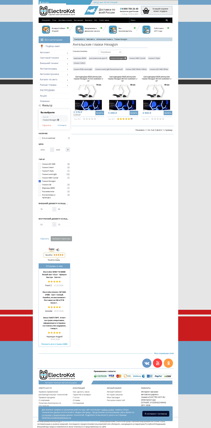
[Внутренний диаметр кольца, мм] (45, 224)
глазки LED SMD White (159, 69)
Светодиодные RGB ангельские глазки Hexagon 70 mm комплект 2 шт (88, 79)
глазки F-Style (154, 58)
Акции (43, 95)
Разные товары (48, 84)
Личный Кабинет (114, 391)
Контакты (88, 20)
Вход (96, 2)
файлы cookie (107, 409)
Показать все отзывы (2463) (54, 344)
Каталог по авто (48, 79)
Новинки (45, 101)
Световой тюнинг (49, 57)
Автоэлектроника (49, 74)
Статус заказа (104, 20)
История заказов (115, 394)
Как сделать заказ (81, 391)
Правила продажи (47, 397)
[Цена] (44, 149)
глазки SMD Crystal (137, 58)
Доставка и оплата (65, 20)
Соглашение (78, 403)
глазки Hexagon (117, 58)
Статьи (76, 397)
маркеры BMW (80, 58)
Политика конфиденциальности (56, 417)
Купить (99, 113)
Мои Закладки (113, 397)
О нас (54, 20)
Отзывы (76, 400)
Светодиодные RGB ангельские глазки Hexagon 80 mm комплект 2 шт (122, 79)
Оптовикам (44, 406)
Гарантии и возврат (82, 394)
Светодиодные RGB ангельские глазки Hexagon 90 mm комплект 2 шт (156, 79)
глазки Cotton (79, 63)
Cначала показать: (80, 51)
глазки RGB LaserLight (83, 69)
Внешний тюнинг (49, 63)
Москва (44, 2)
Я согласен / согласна (156, 413)
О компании (44, 400)
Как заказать (78, 20)
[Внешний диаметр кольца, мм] (45, 209)
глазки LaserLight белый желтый (109, 69)
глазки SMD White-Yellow (136, 69)
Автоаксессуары (48, 68)
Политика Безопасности (50, 403)
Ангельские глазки (103, 39)
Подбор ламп (50, 46)
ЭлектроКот (46, 20)
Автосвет (45, 52)
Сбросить (46, 125)
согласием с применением (54, 415)
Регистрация (110, 2)
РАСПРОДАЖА (47, 90)
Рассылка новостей (116, 400)
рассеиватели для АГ (98, 58)
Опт (95, 20)
